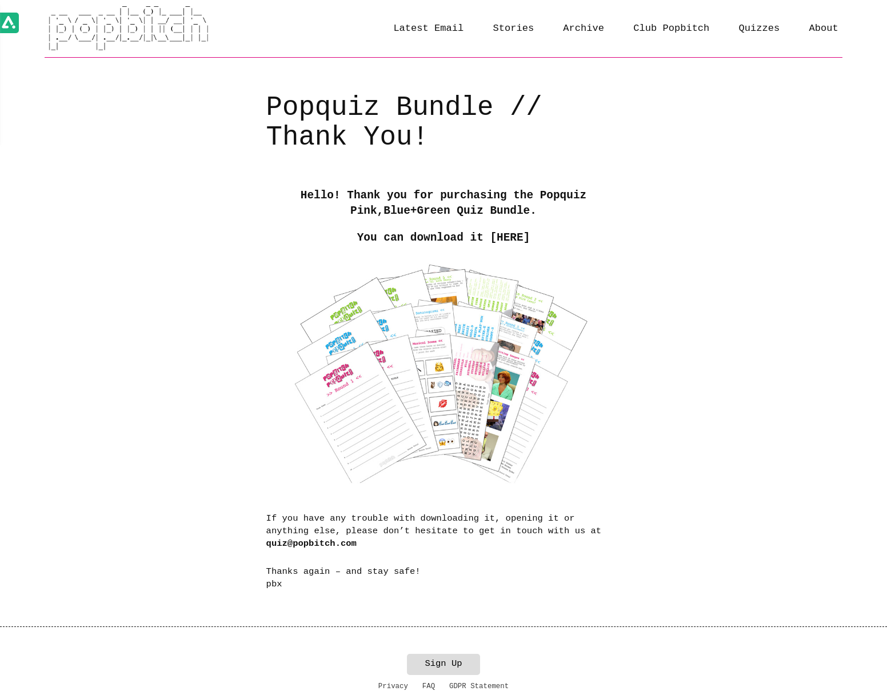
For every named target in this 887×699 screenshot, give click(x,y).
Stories (513, 28)
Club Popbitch (671, 28)
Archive (583, 28)
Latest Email (428, 28)
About (823, 28)
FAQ (428, 686)
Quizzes (759, 28)
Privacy (393, 686)
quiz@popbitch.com (311, 543)
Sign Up (443, 663)
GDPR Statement (479, 686)
